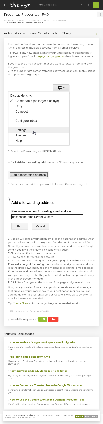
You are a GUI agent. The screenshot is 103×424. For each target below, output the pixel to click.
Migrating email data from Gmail (29, 356)
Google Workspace (59, 20)
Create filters (20, 303)
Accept (79, 416)
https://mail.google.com (51, 56)
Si (43, 319)
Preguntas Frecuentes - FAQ (30, 20)
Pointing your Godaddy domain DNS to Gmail (37, 371)
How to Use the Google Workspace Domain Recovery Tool (46, 399)
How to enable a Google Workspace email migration (42, 342)
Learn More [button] (91, 416)
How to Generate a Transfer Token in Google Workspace (45, 385)
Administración (10, 20)
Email (46, 20)
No (53, 319)
